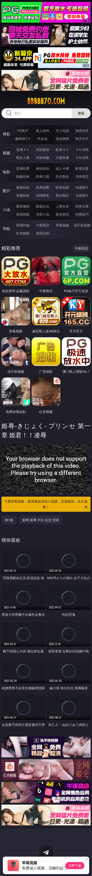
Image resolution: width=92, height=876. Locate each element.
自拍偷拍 (42, 149)
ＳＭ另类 (82, 157)
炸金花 (43, 138)
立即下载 (75, 865)
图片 (6, 190)
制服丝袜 (22, 176)
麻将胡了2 (22, 138)
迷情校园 (22, 214)
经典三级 (42, 176)
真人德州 (42, 130)
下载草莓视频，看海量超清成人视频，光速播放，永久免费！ (46, 504)
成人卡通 (62, 168)
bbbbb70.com (46, 101)
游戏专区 (82, 130)
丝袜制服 (42, 157)
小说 (6, 209)
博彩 (6, 134)
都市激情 (22, 206)
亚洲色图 (42, 187)
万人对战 (62, 130)
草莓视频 (62, 225)
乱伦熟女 (62, 176)
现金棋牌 (62, 138)
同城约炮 (22, 225)
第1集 (9, 520)
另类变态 (82, 176)
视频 (6, 153)
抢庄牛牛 (82, 138)
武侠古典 (82, 206)
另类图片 (82, 195)
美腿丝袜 (22, 195)
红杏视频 (22, 233)
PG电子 (22, 130)
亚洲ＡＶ (22, 149)
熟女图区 (62, 195)
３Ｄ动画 (82, 149)
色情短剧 (42, 233)
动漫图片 (82, 187)
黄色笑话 (62, 214)
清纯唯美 (42, 195)
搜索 (81, 113)
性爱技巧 (82, 214)
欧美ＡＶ (62, 149)
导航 (6, 228)
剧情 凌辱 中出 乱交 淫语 (40, 520)
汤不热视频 (82, 225)
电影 (6, 171)
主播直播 (62, 157)
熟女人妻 (22, 157)
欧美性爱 (82, 168)
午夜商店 (42, 225)
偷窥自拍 (22, 187)
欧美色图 (62, 187)
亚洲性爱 (22, 168)
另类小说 (42, 214)
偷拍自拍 (42, 168)
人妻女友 (62, 206)
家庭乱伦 (42, 206)
